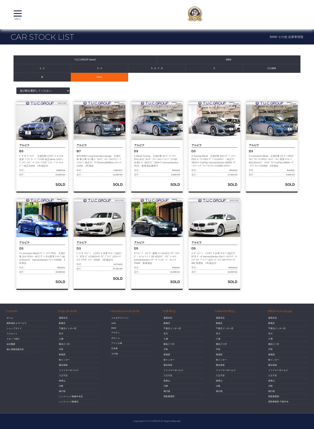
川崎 (61, 389)
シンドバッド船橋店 (68, 405)
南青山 (62, 384)
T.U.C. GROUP (157, 16)
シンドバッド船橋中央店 (71, 400)
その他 (114, 357)
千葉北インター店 (67, 332)
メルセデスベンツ (120, 321)
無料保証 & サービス (17, 326)
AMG (113, 326)
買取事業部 (169, 400)
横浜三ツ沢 (64, 347)
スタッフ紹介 (13, 342)
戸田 (61, 353)
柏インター (64, 363)
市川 (61, 337)
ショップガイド (14, 332)
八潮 (61, 342)
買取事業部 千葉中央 (278, 405)
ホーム (10, 321)
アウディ (115, 336)
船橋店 (62, 326)
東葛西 (62, 358)
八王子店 (63, 379)
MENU (19, 16)
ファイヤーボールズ (68, 374)
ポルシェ (115, 341)
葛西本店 (63, 321)
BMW (113, 331)
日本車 (114, 352)
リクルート (12, 337)
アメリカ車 (116, 346)
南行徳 (62, 394)
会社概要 (11, 347)
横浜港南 (63, 368)
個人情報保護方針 (15, 353)
